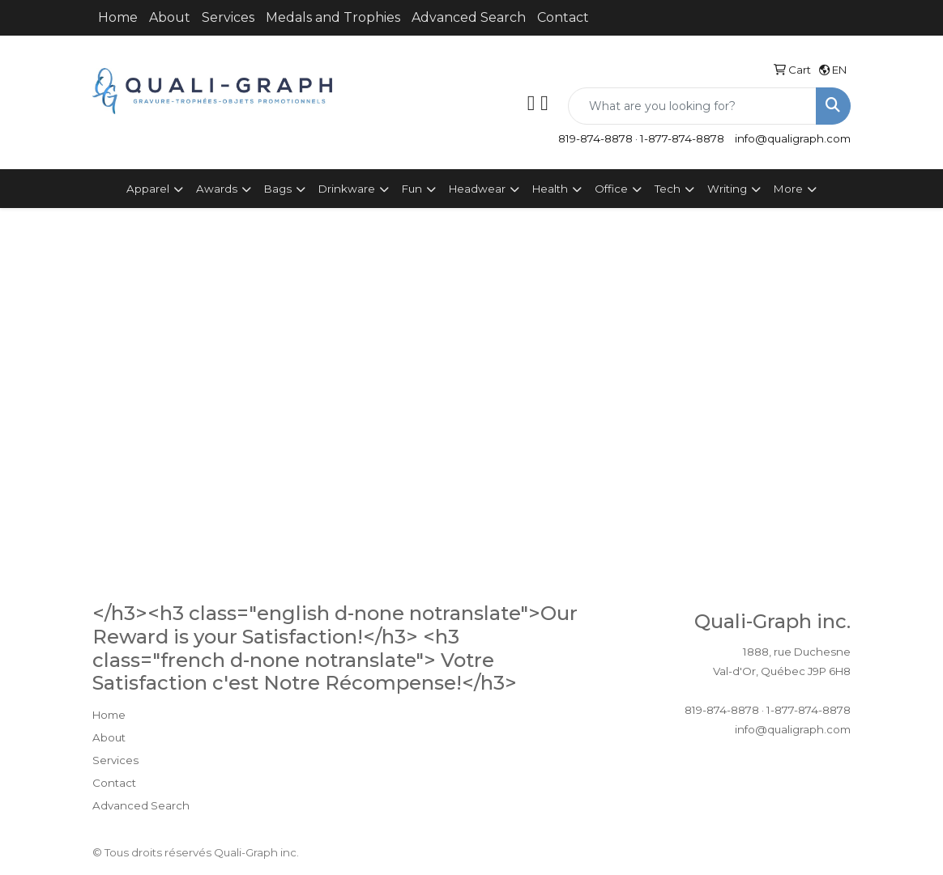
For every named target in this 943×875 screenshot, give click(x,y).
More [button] (788, 188)
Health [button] (550, 188)
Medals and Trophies (333, 17)
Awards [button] (216, 188)
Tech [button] (668, 188)
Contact (563, 17)
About (169, 17)
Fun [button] (412, 188)
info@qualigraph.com (793, 138)
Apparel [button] (147, 188)
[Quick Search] (692, 106)
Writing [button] (727, 188)
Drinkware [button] (346, 188)
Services (228, 17)
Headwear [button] (477, 188)
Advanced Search (469, 17)
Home (118, 17)
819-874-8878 (595, 138)
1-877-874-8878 (682, 138)
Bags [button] (278, 188)
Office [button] (611, 188)
